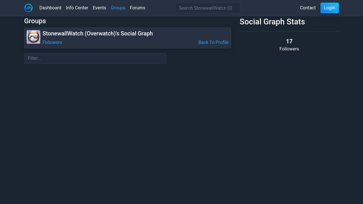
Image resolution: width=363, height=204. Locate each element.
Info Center (77, 7)
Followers (52, 42)
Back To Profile (214, 42)
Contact (308, 7)
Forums (137, 7)
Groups (118, 7)
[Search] (207, 8)
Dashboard (50, 7)
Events (99, 7)
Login (329, 7)
